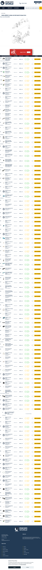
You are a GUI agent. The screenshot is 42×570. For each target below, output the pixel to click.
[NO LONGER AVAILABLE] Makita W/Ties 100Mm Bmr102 (10, 413)
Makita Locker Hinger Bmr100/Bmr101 (8, 322)
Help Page (25, 554)
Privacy (3, 552)
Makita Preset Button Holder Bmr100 (8, 114)
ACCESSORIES (16, 8)
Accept (14, 567)
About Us (4, 546)
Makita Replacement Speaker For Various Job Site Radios (8, 511)
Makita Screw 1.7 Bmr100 (8, 100)
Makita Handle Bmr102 (8, 268)
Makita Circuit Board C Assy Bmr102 (8, 93)
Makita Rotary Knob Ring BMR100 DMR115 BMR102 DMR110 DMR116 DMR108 (8, 165)
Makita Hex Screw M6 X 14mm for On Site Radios (8, 395)
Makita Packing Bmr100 (8, 348)
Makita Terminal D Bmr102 (8, 434)
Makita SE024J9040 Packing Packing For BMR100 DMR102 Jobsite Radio (8, 391)
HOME (3, 8)
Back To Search (3, 13)
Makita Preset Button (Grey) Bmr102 (8, 118)
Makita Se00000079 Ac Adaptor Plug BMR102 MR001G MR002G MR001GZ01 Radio (8, 58)
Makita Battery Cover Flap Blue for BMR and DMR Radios (8, 195)
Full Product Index (26, 552)
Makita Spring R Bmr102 (8, 216)
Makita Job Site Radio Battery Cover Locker (8, 326)
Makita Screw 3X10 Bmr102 (9, 365)
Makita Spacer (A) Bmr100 (8, 463)
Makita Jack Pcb (7, 71)
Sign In (24, 546)
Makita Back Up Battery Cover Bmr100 (8, 238)
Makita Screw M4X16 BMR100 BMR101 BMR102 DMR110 (8, 123)
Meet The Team (25, 549)
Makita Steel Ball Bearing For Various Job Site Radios (9, 291)
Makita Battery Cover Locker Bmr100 (8, 502)
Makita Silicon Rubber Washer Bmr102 (8, 443)
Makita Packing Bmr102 (8, 204)
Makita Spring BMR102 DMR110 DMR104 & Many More (8, 286)
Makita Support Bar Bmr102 (9, 208)
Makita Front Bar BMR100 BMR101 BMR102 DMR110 (8, 150)
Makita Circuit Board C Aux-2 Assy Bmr (8, 84)
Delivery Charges (5, 549)
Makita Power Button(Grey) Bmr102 (8, 109)
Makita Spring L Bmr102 (8, 212)
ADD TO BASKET (37, 59)
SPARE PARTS (10, 8)
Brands (24, 551)
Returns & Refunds (5, 551)
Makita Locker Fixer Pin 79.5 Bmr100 (8, 335)
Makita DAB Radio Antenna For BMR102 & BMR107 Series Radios (9, 339)
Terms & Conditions (5, 555)
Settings (27, 567)
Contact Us (4, 548)
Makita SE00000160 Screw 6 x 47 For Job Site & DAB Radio (8, 155)
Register (24, 548)
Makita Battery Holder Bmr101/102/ (8, 426)
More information (23, 564)
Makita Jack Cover (7, 169)
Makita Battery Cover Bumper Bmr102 (8, 178)
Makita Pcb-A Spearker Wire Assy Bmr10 (8, 76)
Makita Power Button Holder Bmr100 (8, 105)
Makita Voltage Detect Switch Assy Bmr (8, 80)
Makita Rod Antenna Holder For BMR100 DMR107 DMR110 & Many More (9, 344)
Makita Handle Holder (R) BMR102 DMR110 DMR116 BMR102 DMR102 (8, 264)
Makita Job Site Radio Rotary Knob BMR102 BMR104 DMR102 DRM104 (8, 160)
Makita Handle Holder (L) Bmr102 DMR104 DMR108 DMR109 (8, 273)
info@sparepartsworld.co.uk (6, 540)
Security (3, 554)
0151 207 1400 (23, 3)
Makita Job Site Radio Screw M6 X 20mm (8, 259)
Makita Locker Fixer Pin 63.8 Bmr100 (8, 330)
